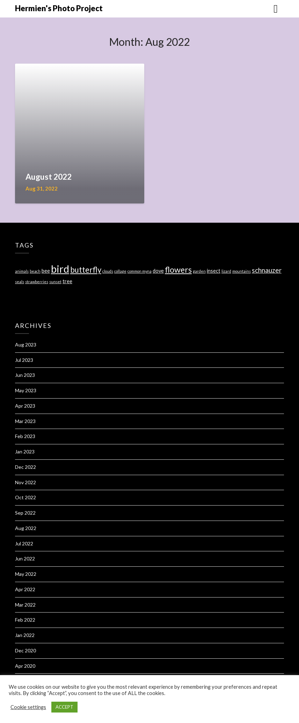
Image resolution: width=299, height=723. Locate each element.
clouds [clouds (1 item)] (107, 271)
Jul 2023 (24, 360)
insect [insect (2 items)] (213, 271)
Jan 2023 (25, 451)
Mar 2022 (25, 605)
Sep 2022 (25, 513)
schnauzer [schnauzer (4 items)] (267, 270)
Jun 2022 (25, 558)
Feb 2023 (25, 436)
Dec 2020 (25, 650)
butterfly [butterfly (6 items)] (85, 269)
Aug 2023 (25, 345)
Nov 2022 (25, 482)
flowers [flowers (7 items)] (178, 269)
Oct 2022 (25, 497)
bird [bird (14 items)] (60, 269)
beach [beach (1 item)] (35, 271)
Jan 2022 (25, 635)
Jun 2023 (25, 375)
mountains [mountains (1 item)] (241, 271)
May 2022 (25, 574)
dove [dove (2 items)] (158, 271)
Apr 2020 (25, 666)
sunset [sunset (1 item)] (55, 281)
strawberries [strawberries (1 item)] (36, 281)
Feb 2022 (25, 620)
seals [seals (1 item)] (19, 281)
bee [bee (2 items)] (46, 271)
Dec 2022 (25, 467)
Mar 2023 (25, 421)
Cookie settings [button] (28, 707)
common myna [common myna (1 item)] (139, 271)
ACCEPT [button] (64, 707)
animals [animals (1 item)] (22, 271)
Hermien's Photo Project (59, 8)
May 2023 (25, 390)
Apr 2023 (25, 406)
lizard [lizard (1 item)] (226, 271)
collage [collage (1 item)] (120, 271)
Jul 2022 (24, 543)
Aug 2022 (25, 528)
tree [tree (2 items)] (67, 281)
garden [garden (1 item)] (199, 271)
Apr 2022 (25, 589)
